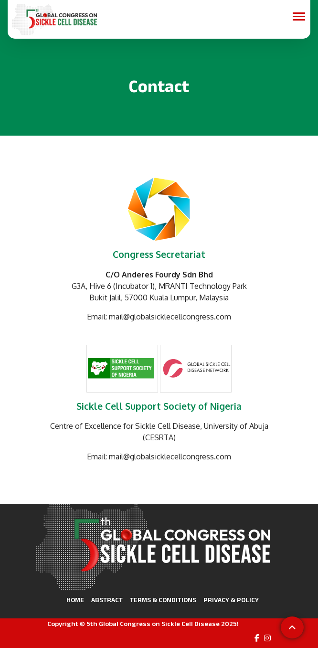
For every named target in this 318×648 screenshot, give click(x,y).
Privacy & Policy (231, 600)
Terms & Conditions (163, 600)
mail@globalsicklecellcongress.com (170, 316)
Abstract (107, 600)
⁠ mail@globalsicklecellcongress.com (169, 456)
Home (75, 600)
